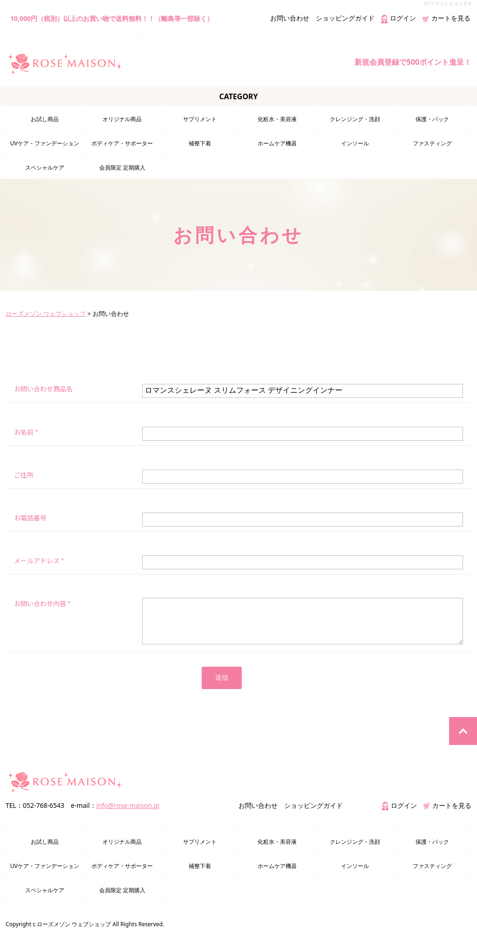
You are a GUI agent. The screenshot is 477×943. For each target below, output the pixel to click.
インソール (355, 143)
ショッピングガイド (345, 18)
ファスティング (432, 143)
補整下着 (200, 143)
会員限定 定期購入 (122, 167)
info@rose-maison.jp (128, 805)
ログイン (398, 18)
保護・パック (432, 119)
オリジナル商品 (122, 119)
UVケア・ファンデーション (44, 143)
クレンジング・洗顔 (355, 119)
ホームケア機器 (277, 143)
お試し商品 (45, 119)
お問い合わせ (289, 18)
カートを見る (446, 18)
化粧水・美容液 (277, 119)
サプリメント (200, 119)
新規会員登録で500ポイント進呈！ (412, 62)
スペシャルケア (44, 167)
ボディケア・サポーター (122, 143)
